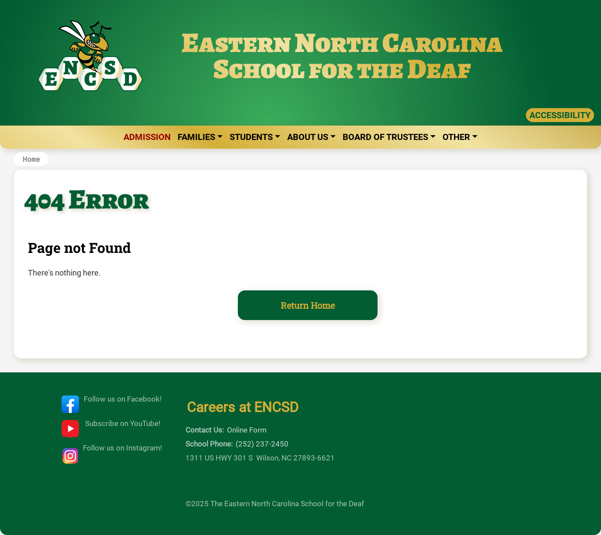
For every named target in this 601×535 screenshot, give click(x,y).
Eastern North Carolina (342, 42)
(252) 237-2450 (262, 444)
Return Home (308, 305)
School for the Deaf (342, 69)
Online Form (247, 430)
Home (31, 159)
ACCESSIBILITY (560, 115)
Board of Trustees (385, 137)
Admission (147, 137)
